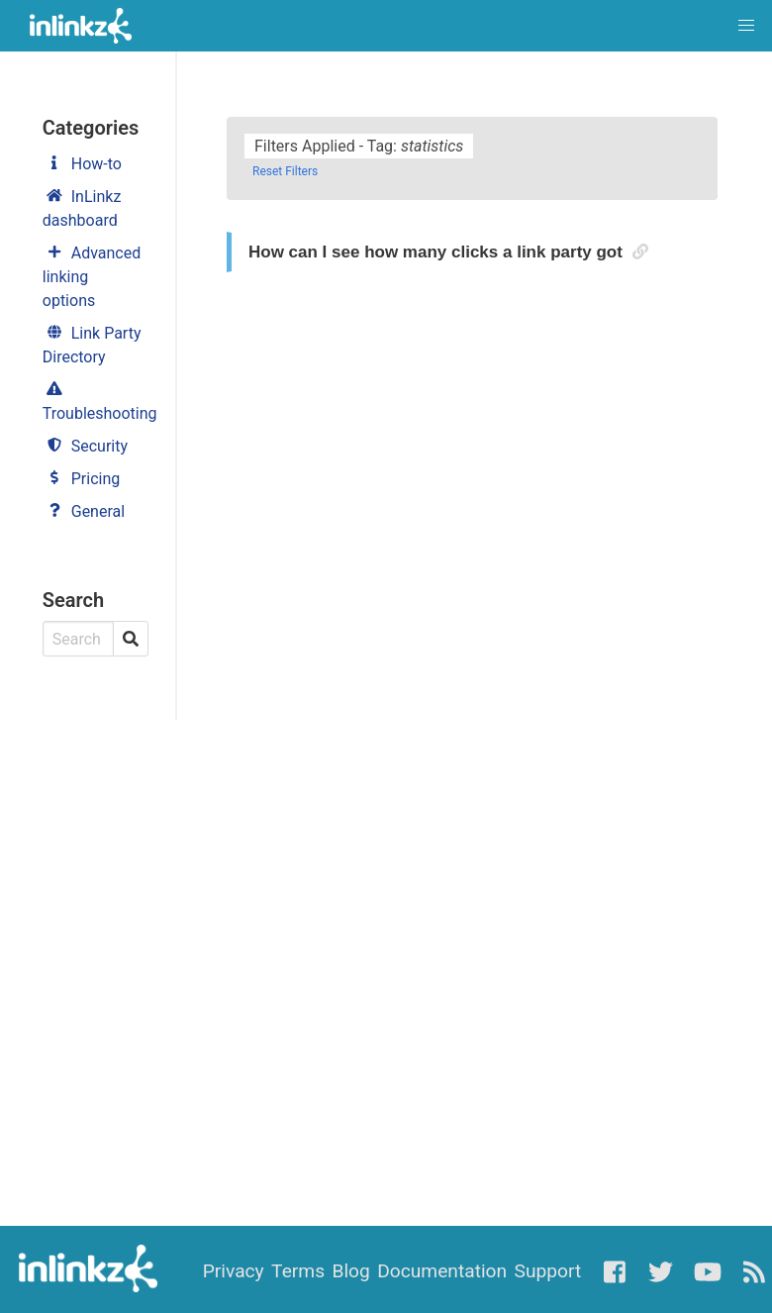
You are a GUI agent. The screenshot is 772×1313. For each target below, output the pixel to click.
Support (548, 1271)
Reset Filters (285, 171)
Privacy (233, 1271)
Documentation (442, 1271)
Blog (350, 1271)
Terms (298, 1271)
